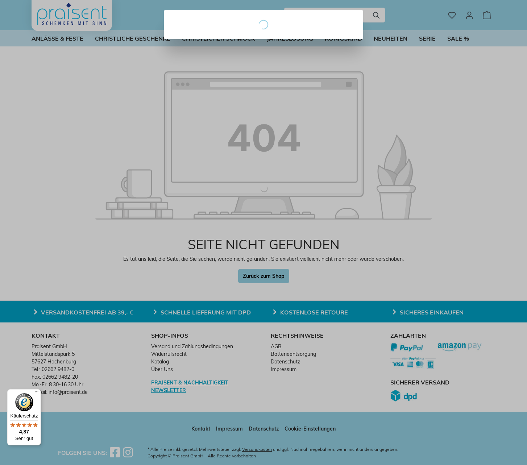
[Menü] (36, 393)
